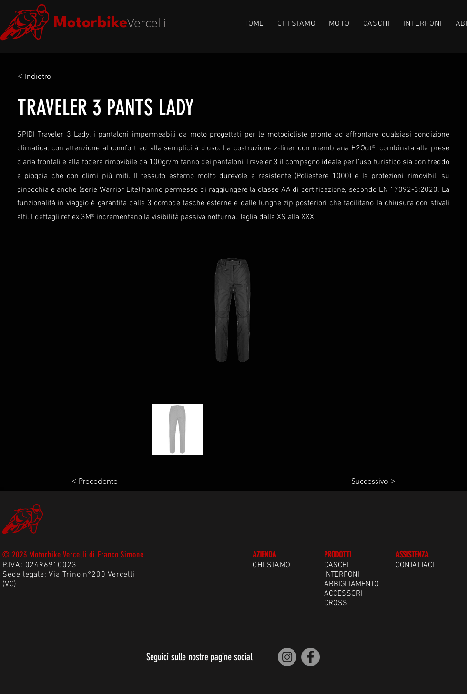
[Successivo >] (372, 481)
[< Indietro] (49, 76)
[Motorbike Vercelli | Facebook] (310, 657)
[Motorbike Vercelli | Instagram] (287, 657)
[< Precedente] (102, 481)
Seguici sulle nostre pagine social (199, 656)
